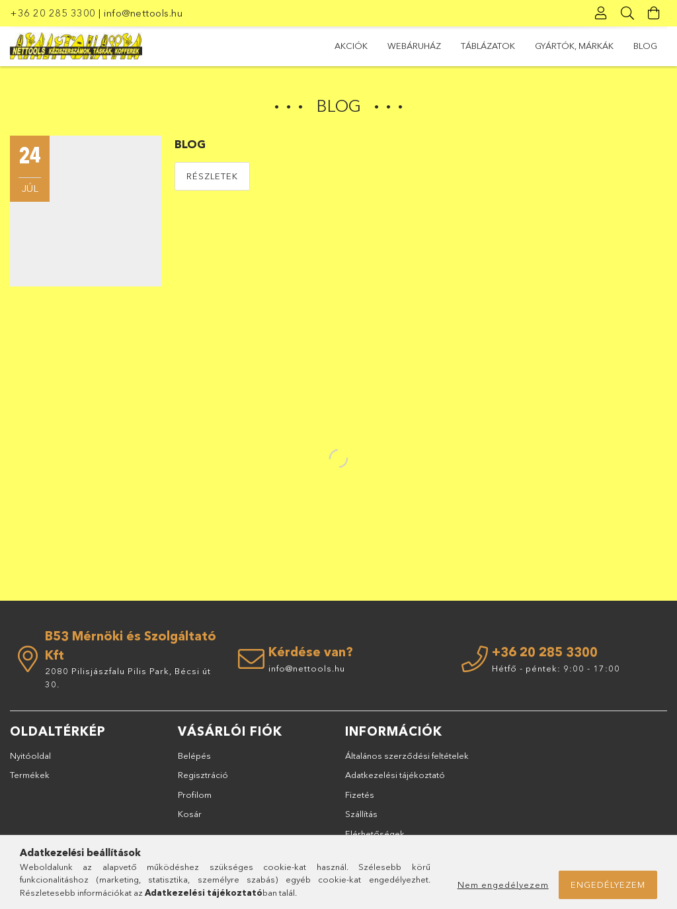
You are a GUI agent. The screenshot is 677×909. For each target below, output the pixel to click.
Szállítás (361, 813)
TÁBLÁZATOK (488, 45)
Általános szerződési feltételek (407, 755)
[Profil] (601, 13)
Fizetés (359, 794)
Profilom (195, 794)
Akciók (351, 45)
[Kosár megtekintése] (654, 13)
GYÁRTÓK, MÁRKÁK (574, 45)
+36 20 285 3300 (53, 13)
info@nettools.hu (143, 13)
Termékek (30, 774)
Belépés (194, 755)
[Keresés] (627, 13)
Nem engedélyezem (503, 884)
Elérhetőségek (375, 833)
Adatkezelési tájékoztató (395, 774)
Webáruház (414, 45)
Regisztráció (203, 774)
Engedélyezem (608, 884)
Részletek (212, 176)
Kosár (190, 813)
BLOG (645, 45)
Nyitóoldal (30, 755)
